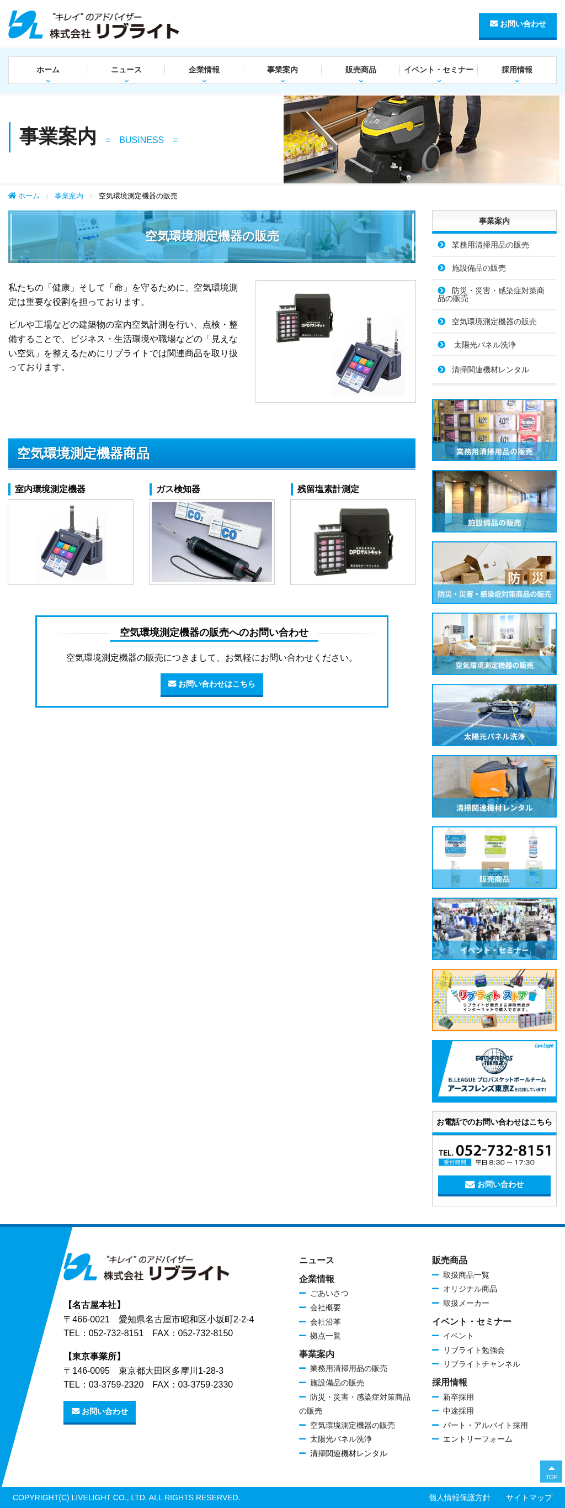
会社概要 (325, 1307)
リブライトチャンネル (481, 1363)
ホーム (48, 69)
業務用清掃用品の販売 (490, 244)
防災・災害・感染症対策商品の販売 (491, 294)
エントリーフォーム (478, 1439)
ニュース (126, 69)
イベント (458, 1335)
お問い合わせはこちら (211, 684)
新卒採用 (458, 1397)
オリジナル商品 (470, 1288)
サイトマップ (529, 1497)
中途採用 (458, 1410)
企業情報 (204, 69)
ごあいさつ (329, 1293)
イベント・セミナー (438, 69)
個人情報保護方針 (460, 1497)
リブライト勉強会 (474, 1350)
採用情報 (517, 69)
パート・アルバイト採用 (485, 1425)
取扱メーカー (466, 1303)
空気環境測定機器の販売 (494, 321)
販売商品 (360, 69)
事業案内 (282, 69)
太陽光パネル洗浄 (484, 344)
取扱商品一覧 (466, 1274)
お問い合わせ (518, 23)
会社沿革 (325, 1321)
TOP (552, 1477)
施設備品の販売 (479, 267)
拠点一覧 (325, 1335)
